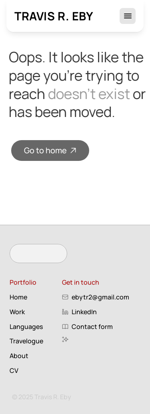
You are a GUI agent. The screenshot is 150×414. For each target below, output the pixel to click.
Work (17, 311)
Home (18, 297)
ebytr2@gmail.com (100, 297)
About (19, 355)
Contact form (92, 326)
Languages (26, 326)
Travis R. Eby (54, 16)
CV (14, 370)
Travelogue (26, 341)
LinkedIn (84, 311)
